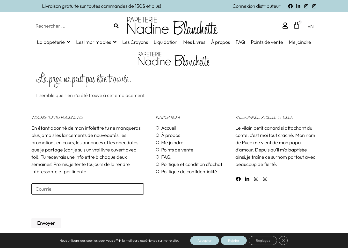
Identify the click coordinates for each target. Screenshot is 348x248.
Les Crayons (135, 42)
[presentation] (68, 206)
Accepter (204, 240)
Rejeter (233, 240)
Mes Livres (194, 42)
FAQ (240, 42)
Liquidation (165, 42)
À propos (220, 42)
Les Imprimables (96, 42)
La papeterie (53, 42)
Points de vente (267, 42)
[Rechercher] (116, 26)
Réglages (263, 240)
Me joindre (300, 42)
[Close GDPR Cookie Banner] (283, 240)
